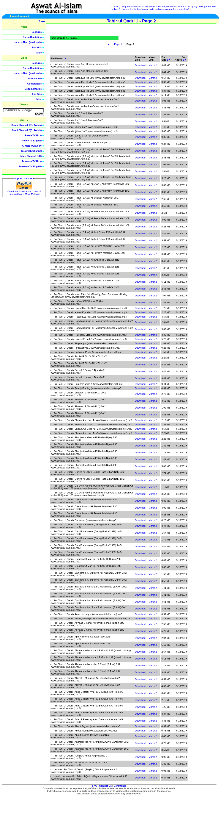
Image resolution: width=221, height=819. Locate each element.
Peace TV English (32, 140)
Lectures (37, 32)
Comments (120, 786)
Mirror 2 (153, 65)
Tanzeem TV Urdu (32, 161)
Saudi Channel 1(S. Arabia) (26, 125)
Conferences (34, 83)
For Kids (37, 47)
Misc (39, 52)
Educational (35, 78)
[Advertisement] (200, 97)
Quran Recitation (32, 37)
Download (140, 65)
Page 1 (118, 44)
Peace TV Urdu (33, 135)
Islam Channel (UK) (31, 156)
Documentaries (33, 89)
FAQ (94, 786)
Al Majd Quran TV (32, 145)
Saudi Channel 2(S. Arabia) (26, 130)
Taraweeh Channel (31, 151)
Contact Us (105, 786)
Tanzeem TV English (30, 166)
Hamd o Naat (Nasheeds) (28, 42)
